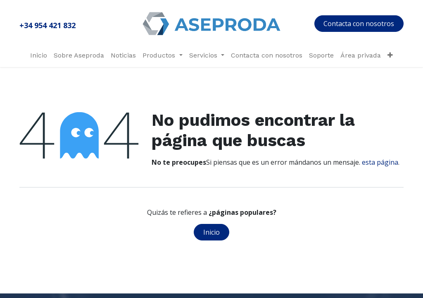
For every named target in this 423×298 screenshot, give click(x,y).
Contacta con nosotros (358, 23)
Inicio (211, 232)
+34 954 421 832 (47, 25)
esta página (380, 162)
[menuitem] (38, 55)
